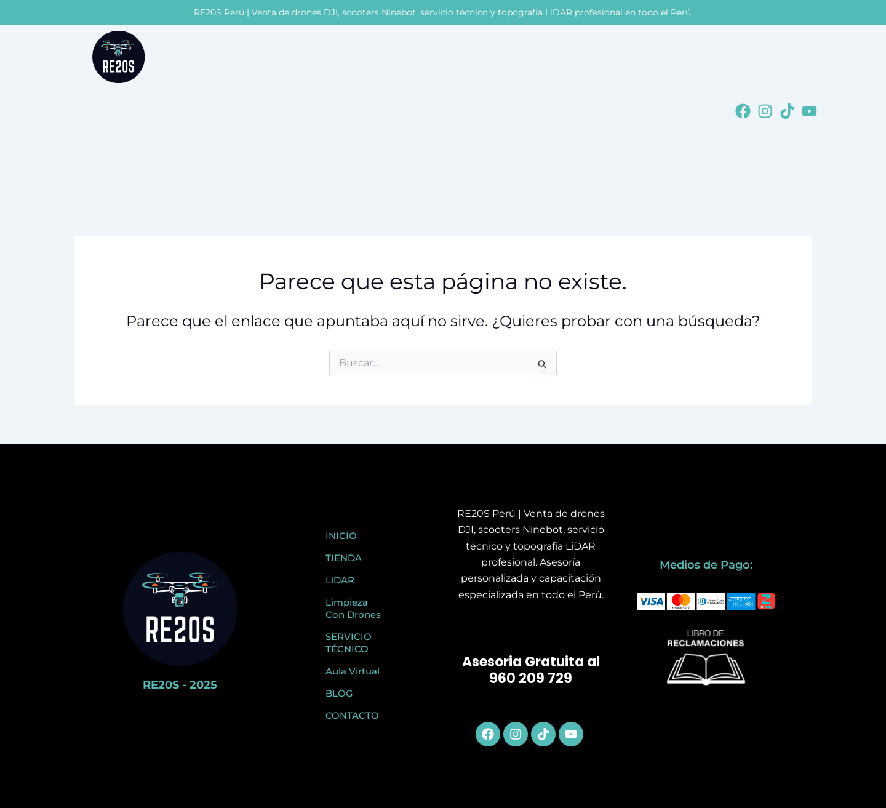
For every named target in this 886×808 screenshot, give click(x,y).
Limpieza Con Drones (353, 608)
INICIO (341, 536)
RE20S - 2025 (180, 685)
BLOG (339, 693)
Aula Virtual (352, 671)
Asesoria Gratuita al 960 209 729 (531, 670)
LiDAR (339, 580)
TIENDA (343, 558)
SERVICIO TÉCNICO (348, 643)
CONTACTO (352, 715)
